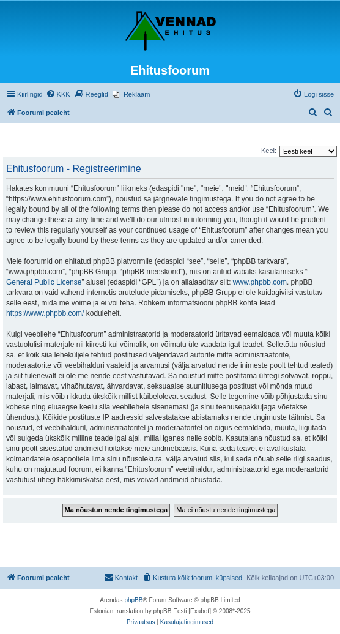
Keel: (268, 150)
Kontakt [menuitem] (121, 577)
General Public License (43, 282)
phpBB (133, 600)
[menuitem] (58, 94)
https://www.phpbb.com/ (45, 313)
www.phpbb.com (260, 282)
